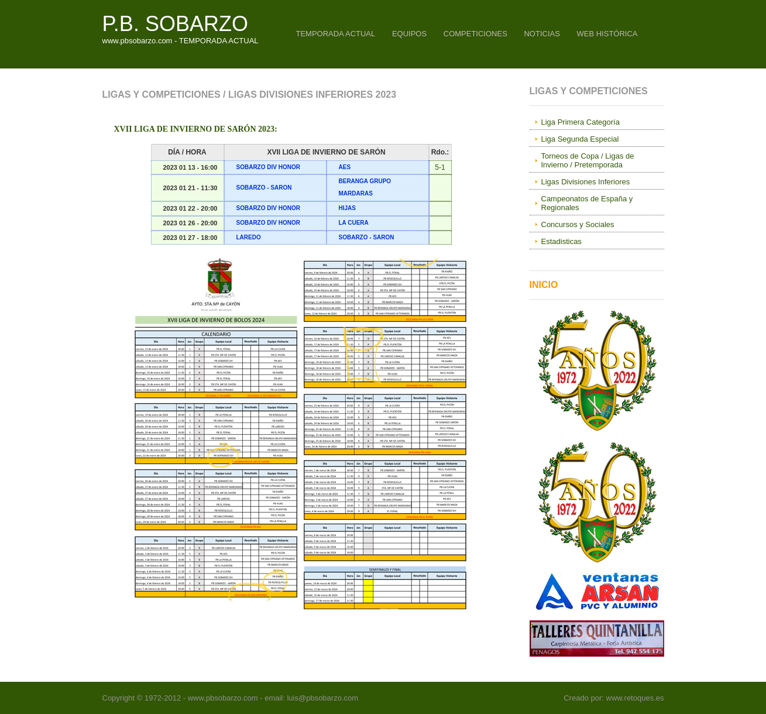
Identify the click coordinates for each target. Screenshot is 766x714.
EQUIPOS (409, 33)
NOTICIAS (541, 33)
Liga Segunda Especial (580, 139)
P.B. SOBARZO (175, 24)
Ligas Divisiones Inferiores (585, 181)
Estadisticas (561, 241)
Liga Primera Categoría (580, 122)
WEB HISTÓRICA (606, 33)
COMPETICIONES (475, 33)
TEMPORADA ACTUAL (335, 33)
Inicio (544, 285)
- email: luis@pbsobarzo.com (308, 698)
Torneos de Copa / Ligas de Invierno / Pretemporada (587, 160)
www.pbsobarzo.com (223, 698)
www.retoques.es (635, 698)
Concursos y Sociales (577, 224)
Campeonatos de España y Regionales (587, 203)
